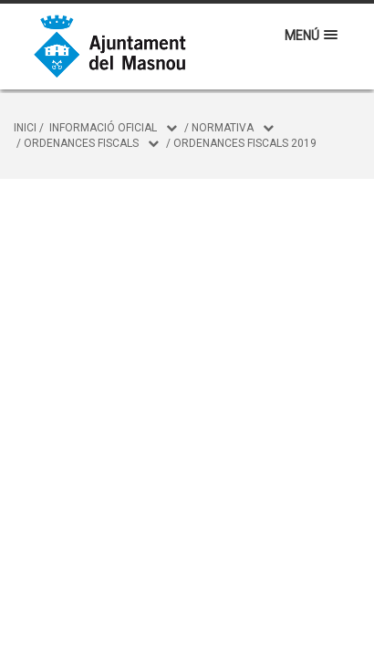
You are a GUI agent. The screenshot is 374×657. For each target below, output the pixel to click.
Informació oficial (103, 127)
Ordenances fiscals (81, 143)
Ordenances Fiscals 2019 (245, 143)
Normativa (223, 127)
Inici (25, 127)
